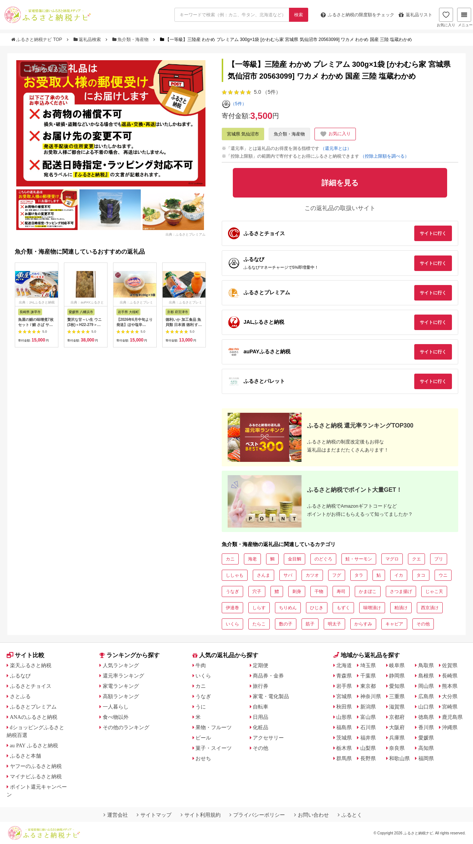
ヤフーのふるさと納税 (36, 766)
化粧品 (260, 727)
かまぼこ (368, 591)
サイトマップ (154, 815)
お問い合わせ (311, 815)
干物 (318, 591)
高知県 (426, 748)
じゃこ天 (434, 591)
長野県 (368, 758)
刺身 (296, 591)
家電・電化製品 (271, 696)
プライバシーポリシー (257, 815)
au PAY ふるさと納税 (34, 745)
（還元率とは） (335, 148)
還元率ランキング (123, 675)
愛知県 (397, 686)
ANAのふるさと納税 (33, 717)
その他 (423, 624)
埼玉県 (368, 665)
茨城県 (344, 737)
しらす (259, 607)
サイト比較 (25, 655)
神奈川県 (370, 696)
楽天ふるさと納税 (30, 665)
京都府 (397, 717)
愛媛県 (426, 737)
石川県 (368, 727)
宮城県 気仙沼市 (243, 134)
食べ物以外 (116, 717)
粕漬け (401, 607)
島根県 (426, 675)
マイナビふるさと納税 (36, 776)
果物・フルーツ (213, 727)
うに (200, 706)
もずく (343, 607)
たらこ (259, 624)
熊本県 (449, 686)
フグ (336, 575)
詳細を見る (44, 69)
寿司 (341, 591)
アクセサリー (268, 737)
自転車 (260, 706)
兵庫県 (397, 737)
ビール (203, 737)
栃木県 (344, 748)
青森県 (344, 675)
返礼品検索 (88, 39)
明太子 (334, 624)
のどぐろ (323, 559)
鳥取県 (426, 665)
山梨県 (368, 748)
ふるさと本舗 (25, 755)
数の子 (285, 624)
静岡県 (397, 675)
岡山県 (426, 686)
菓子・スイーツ (213, 748)
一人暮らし (116, 706)
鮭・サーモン (359, 559)
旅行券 (260, 686)
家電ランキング (121, 686)
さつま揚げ (401, 591)
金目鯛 (294, 559)
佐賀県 (449, 665)
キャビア (394, 624)
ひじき (316, 607)
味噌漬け (372, 607)
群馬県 (344, 758)
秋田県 (344, 706)
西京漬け (430, 607)
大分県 (449, 696)
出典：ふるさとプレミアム (185, 234)
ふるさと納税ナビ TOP (37, 39)
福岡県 (426, 758)
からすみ (363, 624)
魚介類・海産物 (131, 39)
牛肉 (200, 665)
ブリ (438, 559)
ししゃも (235, 575)
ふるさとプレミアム (33, 706)
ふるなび (20, 675)
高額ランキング (121, 696)
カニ (230, 559)
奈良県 (397, 748)
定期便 (260, 665)
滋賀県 (397, 706)
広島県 (426, 696)
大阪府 (397, 727)
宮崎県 (449, 706)
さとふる (20, 696)
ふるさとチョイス (30, 686)
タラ (358, 575)
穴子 (256, 591)
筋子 (310, 624)
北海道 (344, 665)
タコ (420, 575)
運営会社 (115, 815)
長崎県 (449, 675)
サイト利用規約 (201, 815)
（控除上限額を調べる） (384, 156)
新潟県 (368, 706)
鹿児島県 (452, 717)
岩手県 (344, 686)
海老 (252, 559)
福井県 (368, 737)
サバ (287, 575)
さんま (263, 575)
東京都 (368, 686)
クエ (416, 559)
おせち (203, 758)
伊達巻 (232, 607)
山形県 (344, 717)
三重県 (397, 696)
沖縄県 (449, 727)
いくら (232, 624)
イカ (398, 575)
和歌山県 (399, 758)
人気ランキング (121, 665)
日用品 (260, 717)
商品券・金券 (268, 675)
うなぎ (232, 591)
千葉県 (368, 675)
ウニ (443, 575)
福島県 (344, 727)
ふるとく (350, 815)
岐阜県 (397, 665)
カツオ (312, 575)
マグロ (392, 559)
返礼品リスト (415, 15)
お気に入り (446, 17)
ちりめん (288, 607)
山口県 (426, 706)
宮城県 (344, 696)
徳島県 (426, 717)
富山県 (368, 717)
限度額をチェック (357, 14)
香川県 (426, 727)
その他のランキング (126, 727)
